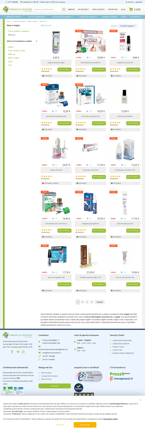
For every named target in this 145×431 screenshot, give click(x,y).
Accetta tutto (85, 425)
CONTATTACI (117, 350)
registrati (138, 2)
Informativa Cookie (110, 419)
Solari (10, 61)
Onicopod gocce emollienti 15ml (125, 170)
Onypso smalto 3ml (56, 170)
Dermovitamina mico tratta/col (90, 62)
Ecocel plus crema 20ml (90, 170)
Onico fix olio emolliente (124, 116)
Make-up (11, 54)
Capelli (10, 47)
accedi (130, 2)
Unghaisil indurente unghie (56, 62)
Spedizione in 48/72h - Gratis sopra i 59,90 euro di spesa (43, 2)
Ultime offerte (46, 379)
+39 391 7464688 (47, 356)
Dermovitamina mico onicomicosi (56, 223)
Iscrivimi (54, 386)
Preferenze (60, 425)
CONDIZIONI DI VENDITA (121, 344)
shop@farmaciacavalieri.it (50, 353)
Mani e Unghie (13, 58)
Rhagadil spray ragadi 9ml (90, 223)
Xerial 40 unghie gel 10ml (125, 223)
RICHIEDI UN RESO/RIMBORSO (123, 353)
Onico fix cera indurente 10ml (125, 277)
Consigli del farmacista (49, 376)
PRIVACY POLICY (119, 347)
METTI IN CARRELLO (64, 69)
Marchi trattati (46, 373)
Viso (10, 65)
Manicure (11, 35)
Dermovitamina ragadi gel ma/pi (56, 116)
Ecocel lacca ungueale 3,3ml (90, 116)
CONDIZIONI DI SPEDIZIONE (122, 340)
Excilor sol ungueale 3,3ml (56, 277)
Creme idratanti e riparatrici (18, 31)
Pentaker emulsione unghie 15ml (90, 277)
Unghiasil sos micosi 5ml (125, 62)
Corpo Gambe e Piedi (16, 51)
